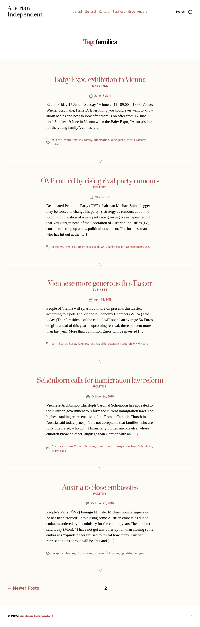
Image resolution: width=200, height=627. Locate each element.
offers (131, 140)
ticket (55, 144)
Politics (100, 187)
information (101, 140)
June (113, 140)
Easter (63, 344)
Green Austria (137, 12)
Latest (77, 12)
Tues (63, 451)
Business (118, 12)
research (126, 344)
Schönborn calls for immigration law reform (100, 380)
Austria (56, 447)
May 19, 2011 (102, 197)
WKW (136, 344)
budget (56, 553)
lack (97, 247)
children (57, 140)
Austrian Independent (36, 616)
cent (55, 344)
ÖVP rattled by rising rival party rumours (100, 181)
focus (89, 247)
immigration (122, 447)
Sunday (140, 140)
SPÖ (147, 247)
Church (78, 447)
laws (134, 447)
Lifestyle (100, 86)
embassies (68, 553)
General (90, 12)
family (88, 140)
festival (94, 344)
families (77, 140)
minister (98, 553)
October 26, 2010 (102, 397)
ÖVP (103, 247)
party (110, 247)
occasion (113, 344)
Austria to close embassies (100, 487)
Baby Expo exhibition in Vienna (100, 79)
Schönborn (145, 447)
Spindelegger (134, 247)
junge (121, 140)
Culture (104, 12)
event (67, 140)
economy (57, 247)
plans (115, 553)
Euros (72, 344)
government (104, 447)
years (144, 344)
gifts (104, 344)
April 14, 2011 (102, 300)
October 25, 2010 (102, 503)
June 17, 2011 (102, 96)
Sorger (120, 247)
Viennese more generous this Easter (100, 283)
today (55, 451)
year (141, 553)
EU (78, 553)
